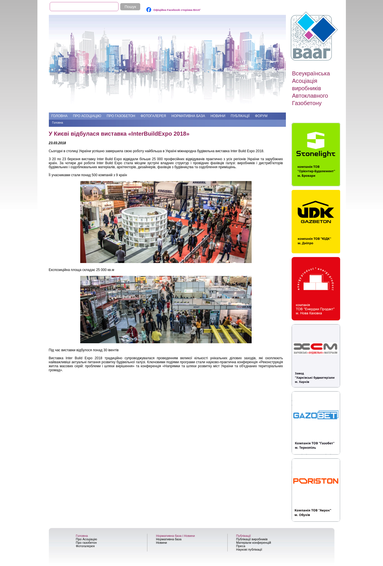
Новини (217, 116)
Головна (59, 116)
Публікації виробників (252, 539)
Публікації (240, 116)
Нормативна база (188, 116)
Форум (261, 116)
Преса (240, 546)
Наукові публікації (249, 549)
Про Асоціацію (87, 116)
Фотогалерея (153, 116)
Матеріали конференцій (253, 542)
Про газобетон (121, 116)
